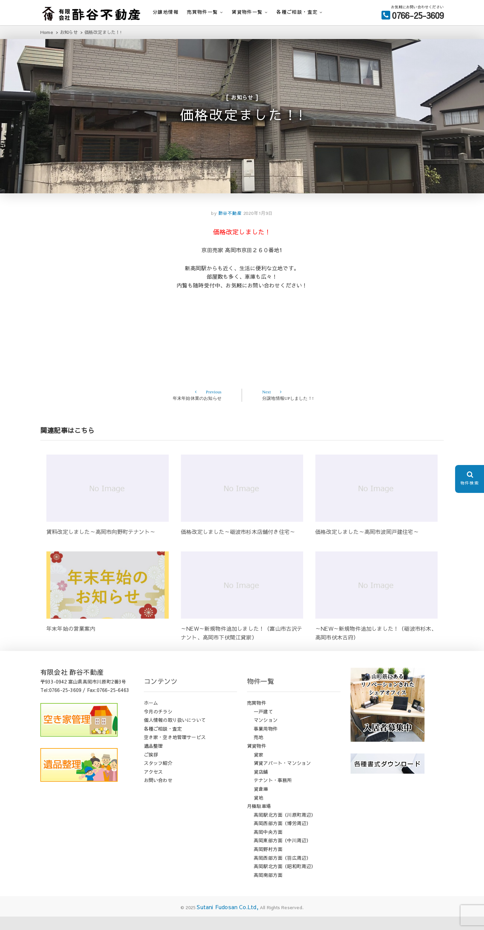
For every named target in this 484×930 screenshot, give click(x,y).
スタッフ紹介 (158, 776)
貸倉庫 (261, 802)
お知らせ (242, 101)
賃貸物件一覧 (247, 11)
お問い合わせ (158, 793)
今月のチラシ (158, 725)
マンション (266, 733)
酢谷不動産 (229, 227)
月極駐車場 (259, 819)
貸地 (258, 811)
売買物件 (256, 716)
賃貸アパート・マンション (282, 776)
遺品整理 (153, 759)
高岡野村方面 (268, 862)
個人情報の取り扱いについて (175, 733)
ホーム (151, 716)
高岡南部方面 (268, 888)
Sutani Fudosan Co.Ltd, (227, 920)
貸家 (258, 768)
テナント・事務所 (273, 793)
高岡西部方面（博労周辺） (282, 836)
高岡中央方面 (268, 845)
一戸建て (263, 725)
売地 (258, 750)
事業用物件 (266, 742)
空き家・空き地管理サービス (175, 750)
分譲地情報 (165, 11)
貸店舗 (261, 785)
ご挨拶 (151, 768)
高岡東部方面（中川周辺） (282, 854)
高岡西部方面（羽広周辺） (282, 871)
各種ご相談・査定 (297, 11)
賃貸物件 (256, 759)
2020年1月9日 (258, 227)
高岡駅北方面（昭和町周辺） (285, 879)
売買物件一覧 (202, 11)
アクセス (153, 785)
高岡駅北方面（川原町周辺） (285, 828)
